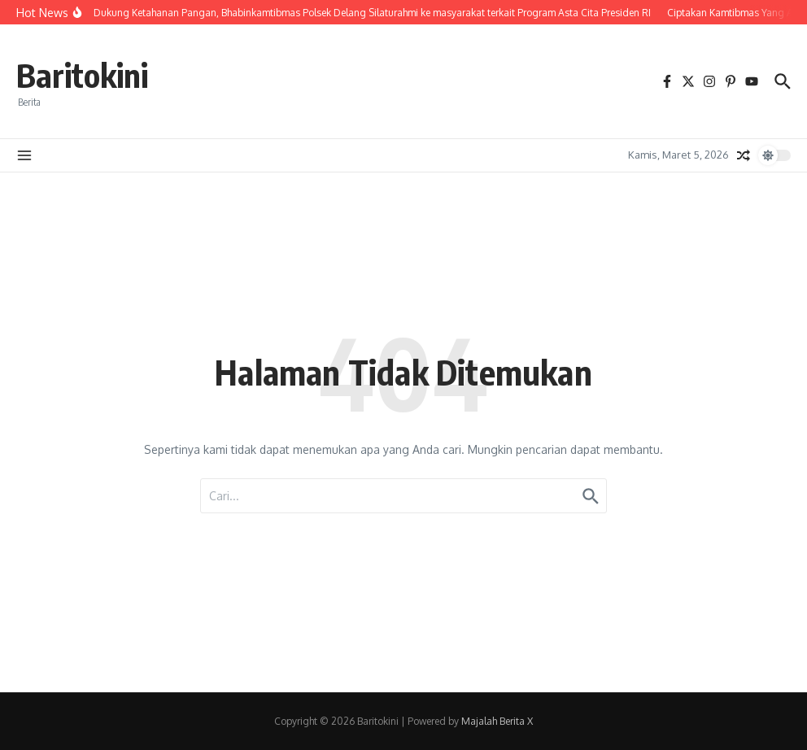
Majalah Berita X (497, 721)
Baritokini (82, 75)
